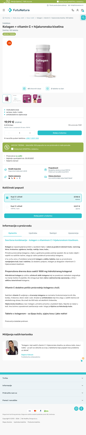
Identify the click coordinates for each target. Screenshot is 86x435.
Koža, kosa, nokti (18, 18)
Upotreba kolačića (20, 422)
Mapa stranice (7, 422)
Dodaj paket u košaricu (43, 216)
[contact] (73, 10)
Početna (6, 18)
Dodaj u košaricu (59, 133)
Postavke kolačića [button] (34, 422)
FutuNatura (6, 23)
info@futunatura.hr (75, 5)
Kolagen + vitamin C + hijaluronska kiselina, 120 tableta (55, 18)
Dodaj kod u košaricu (71, 2)
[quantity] (19, 133)
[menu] (4, 10)
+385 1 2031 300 (32, 138)
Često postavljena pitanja (57, 5)
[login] (77, 10)
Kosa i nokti (30, 18)
